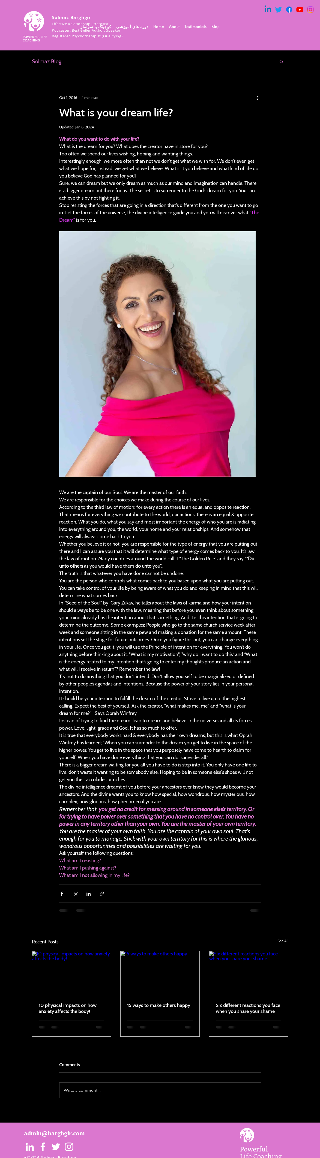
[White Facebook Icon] (43, 1147)
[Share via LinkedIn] (88, 893)
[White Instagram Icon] (69, 1147)
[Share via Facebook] (61, 893)
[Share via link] (101, 893)
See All (282, 941)
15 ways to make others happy (158, 1005)
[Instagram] (310, 9)
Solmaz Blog (46, 61)
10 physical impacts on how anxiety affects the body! (68, 1008)
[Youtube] (300, 9)
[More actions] (258, 97)
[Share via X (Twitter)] (75, 893)
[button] (174, 27)
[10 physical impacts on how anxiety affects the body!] (71, 973)
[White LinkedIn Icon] (29, 1147)
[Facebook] (289, 9)
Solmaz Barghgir (71, 17)
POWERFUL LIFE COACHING (35, 39)
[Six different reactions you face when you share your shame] (248, 973)
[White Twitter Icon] (56, 1147)
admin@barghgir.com (54, 1133)
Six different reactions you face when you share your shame (248, 1008)
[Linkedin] (268, 9)
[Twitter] (278, 9)
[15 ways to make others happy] (160, 973)
